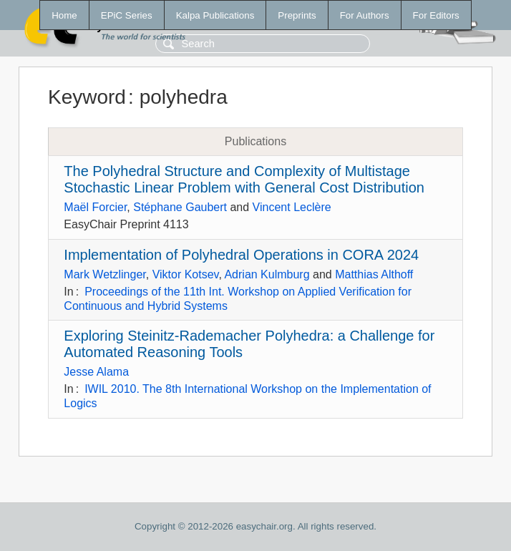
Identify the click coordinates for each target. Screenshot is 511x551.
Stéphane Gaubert (180, 207)
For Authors (364, 15)
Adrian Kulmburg (266, 274)
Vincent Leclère (292, 207)
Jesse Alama (96, 372)
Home (64, 15)
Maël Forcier (95, 207)
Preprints (297, 15)
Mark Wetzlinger (104, 274)
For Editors (436, 15)
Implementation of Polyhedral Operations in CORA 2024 (241, 255)
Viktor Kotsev (185, 274)
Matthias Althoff (374, 274)
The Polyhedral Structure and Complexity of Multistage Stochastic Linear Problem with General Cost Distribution (244, 179)
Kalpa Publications (215, 15)
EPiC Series (126, 15)
